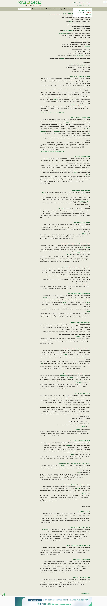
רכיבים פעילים (51, 9)
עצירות (62, 59)
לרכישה (73, 3)
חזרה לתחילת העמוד (85, 593)
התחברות (87, 3)
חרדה (68, 377)
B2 (78, 64)
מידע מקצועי (42, 9)
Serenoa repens (58, 299)
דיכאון (78, 253)
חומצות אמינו (87, 46)
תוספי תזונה (68, 9)
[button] (19, 8)
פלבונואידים (80, 55)
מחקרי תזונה (60, 9)
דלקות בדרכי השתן (63, 34)
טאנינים (45, 297)
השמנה (83, 358)
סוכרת (70, 21)
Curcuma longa (84, 201)
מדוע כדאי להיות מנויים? (83, 5)
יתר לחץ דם (82, 66)
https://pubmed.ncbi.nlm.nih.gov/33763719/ (52, 151)
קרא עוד (88, 174)
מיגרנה (71, 64)
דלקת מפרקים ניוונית (68, 30)
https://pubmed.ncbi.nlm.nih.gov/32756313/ (52, 112)
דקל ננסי (65, 299)
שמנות (72, 80)
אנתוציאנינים (87, 299)
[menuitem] (68, 9)
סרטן (67, 123)
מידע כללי (34, 9)
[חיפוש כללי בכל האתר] (24, 9)
